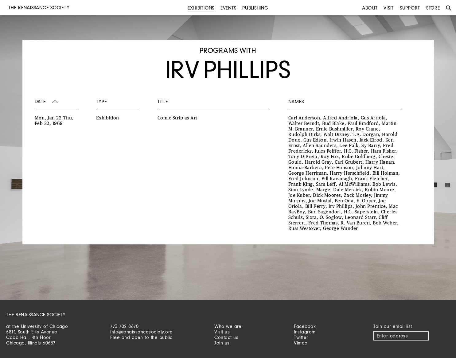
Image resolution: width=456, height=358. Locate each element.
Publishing (255, 8)
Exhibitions (201, 8)
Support (410, 8)
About (370, 8)
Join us (222, 343)
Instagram (305, 332)
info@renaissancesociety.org (141, 332)
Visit (389, 8)
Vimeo (301, 343)
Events (228, 8)
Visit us (222, 332)
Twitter (301, 337)
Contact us (226, 337)
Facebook (305, 326)
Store (433, 8)
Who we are (227, 326)
